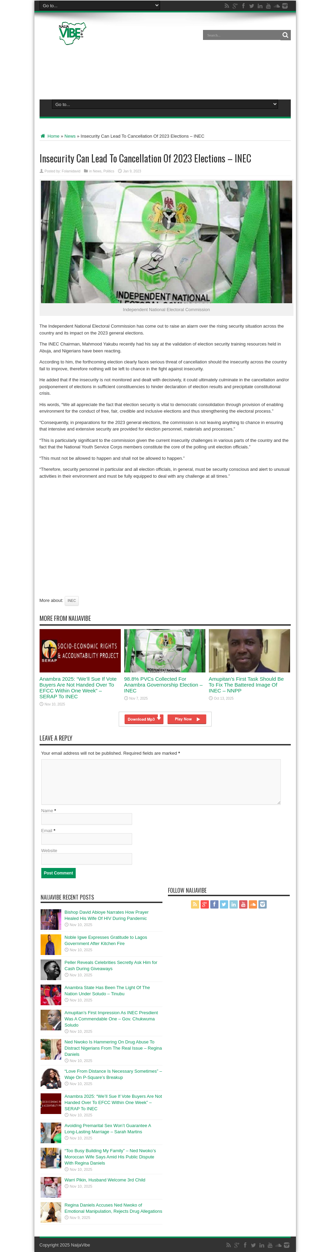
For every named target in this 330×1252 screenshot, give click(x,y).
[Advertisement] (165, 70)
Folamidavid (71, 171)
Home (50, 136)
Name (47, 810)
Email (47, 830)
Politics (108, 171)
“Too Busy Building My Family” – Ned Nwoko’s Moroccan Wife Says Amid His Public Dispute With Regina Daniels (110, 1157)
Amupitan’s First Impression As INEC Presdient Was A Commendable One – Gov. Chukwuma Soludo (111, 1019)
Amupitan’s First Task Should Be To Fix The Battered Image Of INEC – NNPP (246, 684)
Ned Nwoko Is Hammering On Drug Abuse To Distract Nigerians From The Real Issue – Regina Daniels (113, 1048)
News (70, 136)
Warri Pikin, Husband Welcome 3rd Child (105, 1179)
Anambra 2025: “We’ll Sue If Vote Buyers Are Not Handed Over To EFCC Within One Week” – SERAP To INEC (78, 687)
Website (49, 850)
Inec (72, 601)
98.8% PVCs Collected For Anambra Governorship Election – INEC (163, 684)
